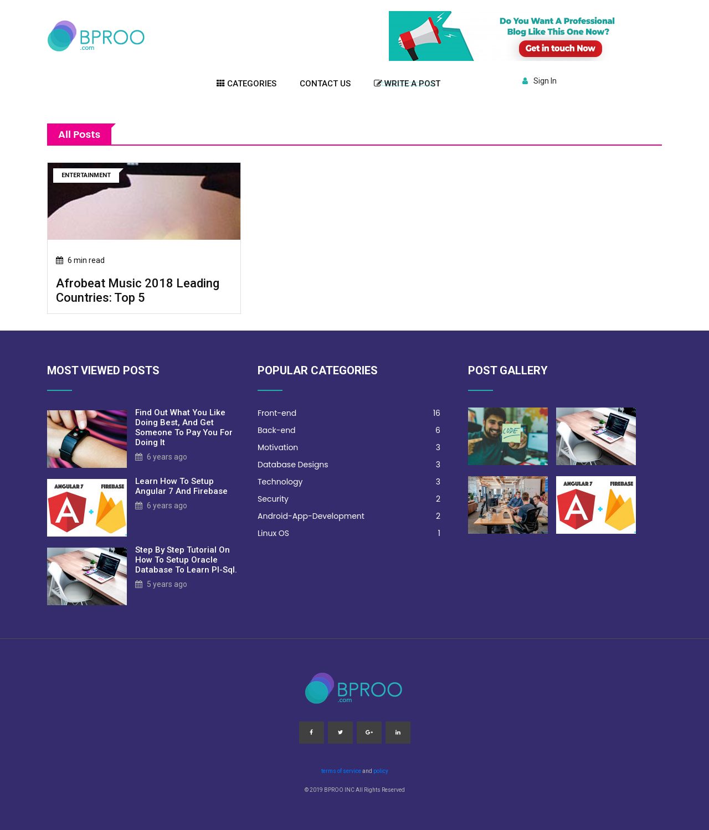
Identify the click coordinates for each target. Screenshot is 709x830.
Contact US (325, 84)
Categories (246, 84)
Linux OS (349, 533)
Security (349, 499)
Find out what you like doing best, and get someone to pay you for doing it (184, 427)
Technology (349, 482)
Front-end (349, 413)
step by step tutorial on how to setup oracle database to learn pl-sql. (186, 560)
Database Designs (349, 465)
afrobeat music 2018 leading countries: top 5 (137, 290)
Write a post (407, 84)
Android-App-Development (349, 516)
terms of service (341, 771)
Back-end (349, 430)
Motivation (349, 447)
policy (380, 771)
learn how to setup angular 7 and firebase (181, 486)
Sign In (539, 80)
